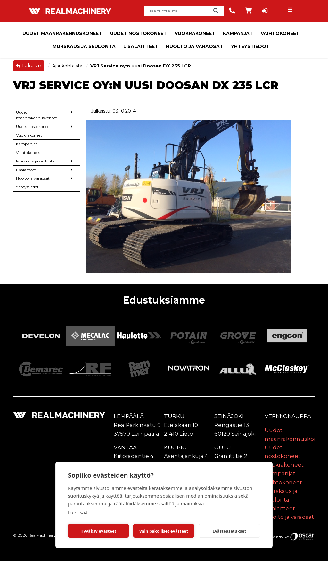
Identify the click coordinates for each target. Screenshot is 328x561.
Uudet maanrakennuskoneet (62, 33)
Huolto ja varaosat (194, 46)
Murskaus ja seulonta (84, 46)
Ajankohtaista (68, 66)
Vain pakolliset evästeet (163, 531)
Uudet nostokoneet (138, 33)
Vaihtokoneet (280, 33)
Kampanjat (238, 33)
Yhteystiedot (250, 46)
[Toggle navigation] (290, 11)
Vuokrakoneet (195, 33)
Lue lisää (77, 512)
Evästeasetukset (229, 531)
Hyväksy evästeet (98, 531)
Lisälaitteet (140, 46)
